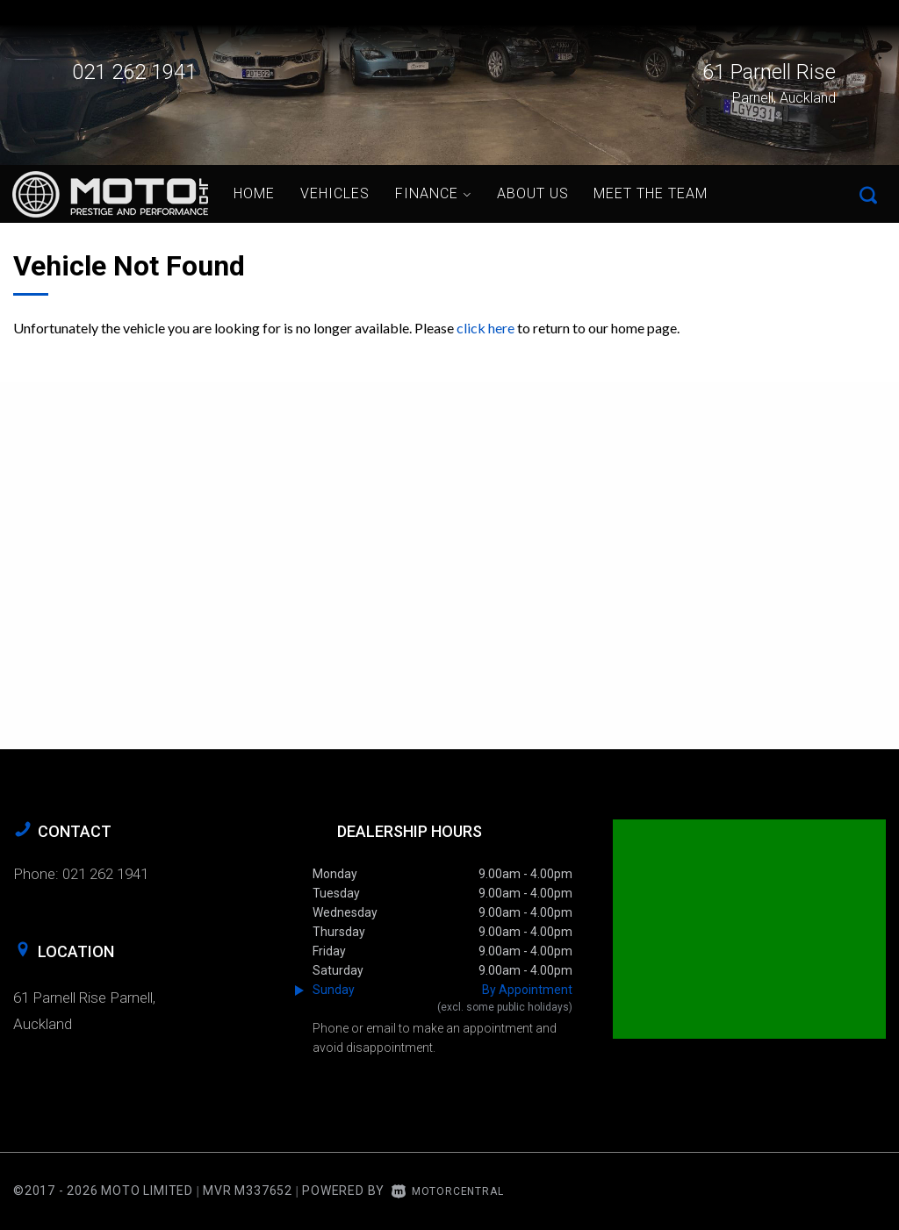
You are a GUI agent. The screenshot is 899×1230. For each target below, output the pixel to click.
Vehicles (335, 193)
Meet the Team (650, 193)
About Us (533, 193)
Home (254, 193)
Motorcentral (447, 1191)
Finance (433, 193)
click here (485, 327)
